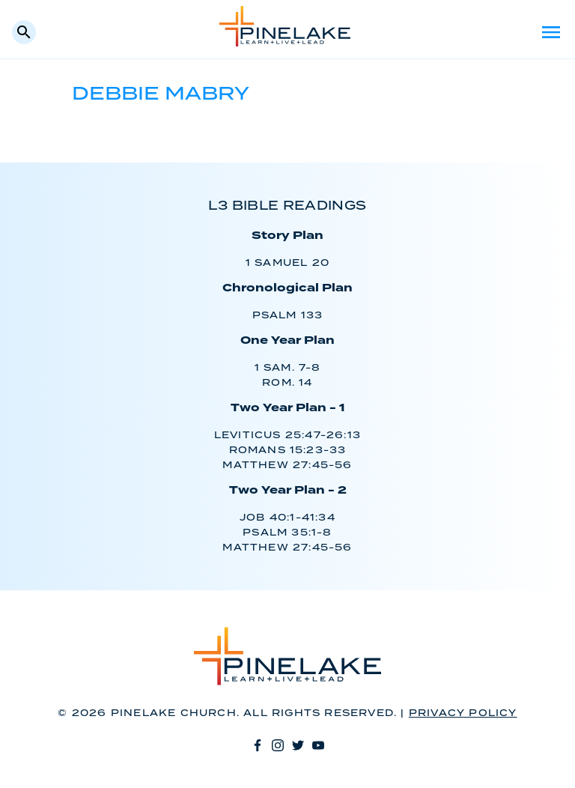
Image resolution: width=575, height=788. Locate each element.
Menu (551, 32)
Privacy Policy (463, 713)
